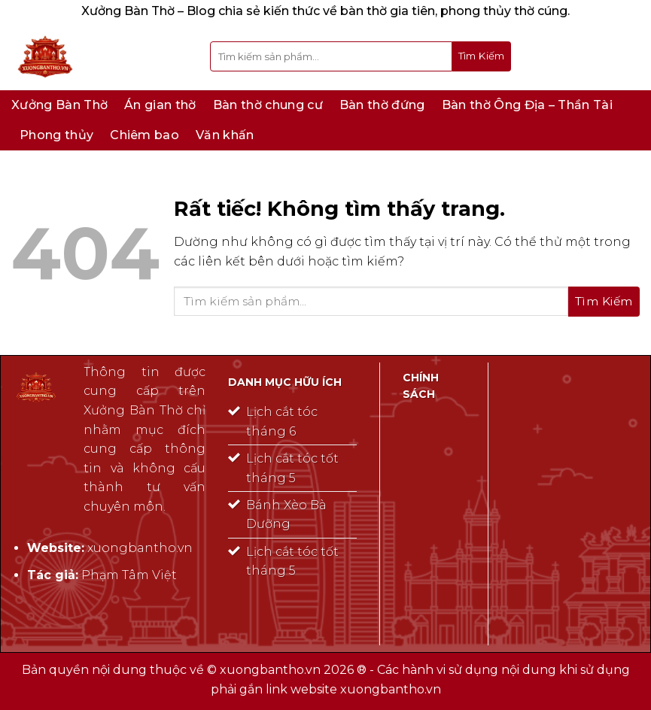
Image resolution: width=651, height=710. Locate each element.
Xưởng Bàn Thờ (59, 105)
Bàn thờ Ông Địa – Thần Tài (527, 105)
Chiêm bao (144, 135)
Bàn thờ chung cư (268, 105)
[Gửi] (481, 56)
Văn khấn (225, 135)
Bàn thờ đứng (382, 105)
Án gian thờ (160, 105)
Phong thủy (56, 135)
